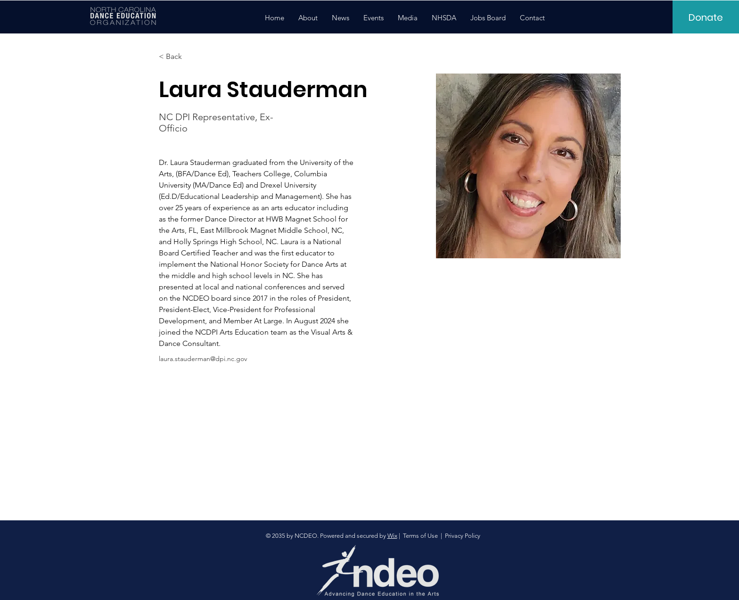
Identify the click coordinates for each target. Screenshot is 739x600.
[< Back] (177, 57)
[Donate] (706, 17)
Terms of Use (420, 535)
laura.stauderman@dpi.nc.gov (203, 358)
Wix (392, 535)
